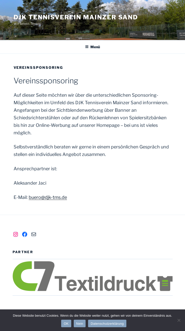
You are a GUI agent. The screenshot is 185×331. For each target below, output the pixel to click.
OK (66, 323)
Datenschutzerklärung (107, 323)
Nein (79, 323)
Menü (92, 47)
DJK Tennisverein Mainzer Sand (76, 17)
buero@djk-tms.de (48, 197)
